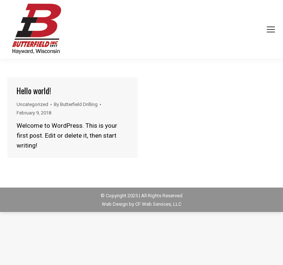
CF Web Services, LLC (158, 204)
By (76, 104)
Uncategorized (32, 104)
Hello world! (34, 90)
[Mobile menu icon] (271, 29)
